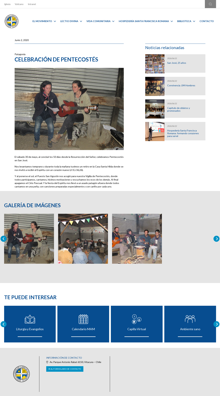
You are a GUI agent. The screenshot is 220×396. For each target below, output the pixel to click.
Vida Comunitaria (100, 21)
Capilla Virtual (136, 329)
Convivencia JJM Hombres (181, 85)
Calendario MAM (83, 329)
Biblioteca (186, 21)
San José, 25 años (176, 62)
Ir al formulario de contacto (64, 369)
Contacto (207, 21)
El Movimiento (44, 21)
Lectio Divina (71, 21)
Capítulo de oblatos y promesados (178, 109)
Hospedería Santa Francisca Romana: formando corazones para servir (183, 133)
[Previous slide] (4, 239)
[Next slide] (216, 239)
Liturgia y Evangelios (30, 329)
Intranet (32, 4)
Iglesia (7, 4)
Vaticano (19, 4)
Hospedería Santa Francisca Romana (146, 21)
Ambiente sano (190, 329)
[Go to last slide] (4, 324)
